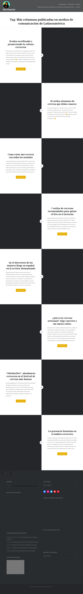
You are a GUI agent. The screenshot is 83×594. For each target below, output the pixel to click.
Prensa (78, 4)
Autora (77, 7)
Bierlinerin (9, 9)
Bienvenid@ (62, 4)
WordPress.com (41, 586)
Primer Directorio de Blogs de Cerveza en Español (25, 547)
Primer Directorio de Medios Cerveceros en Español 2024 (55, 7)
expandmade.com (49, 586)
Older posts (6, 473)
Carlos (8, 550)
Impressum (71, 4)
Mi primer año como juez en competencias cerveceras (25, 542)
